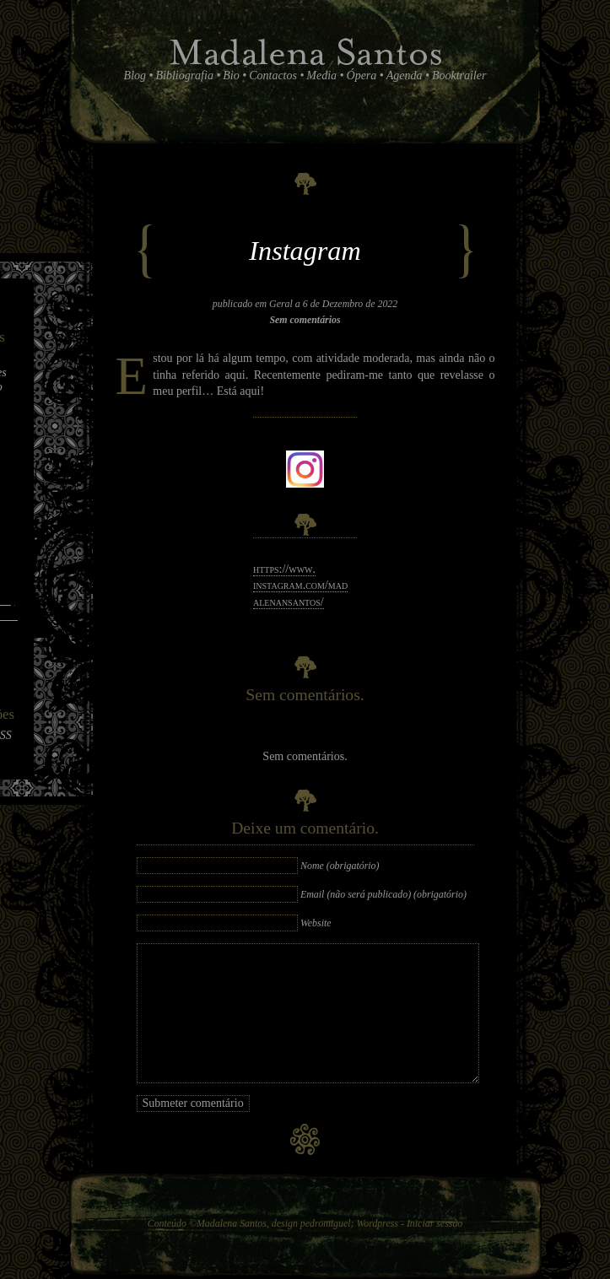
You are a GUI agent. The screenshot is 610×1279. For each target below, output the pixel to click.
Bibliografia (184, 75)
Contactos (273, 75)
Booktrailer (459, 75)
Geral (281, 304)
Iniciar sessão (434, 1223)
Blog (135, 75)
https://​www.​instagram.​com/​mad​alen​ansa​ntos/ (300, 585)
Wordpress (377, 1223)
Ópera (362, 75)
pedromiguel (325, 1223)
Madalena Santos (232, 1223)
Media (321, 75)
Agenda (404, 75)
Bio (231, 75)
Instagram (304, 250)
